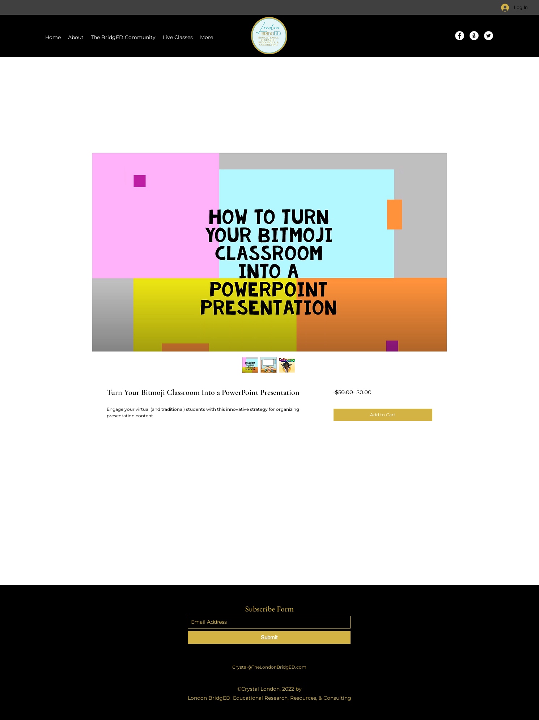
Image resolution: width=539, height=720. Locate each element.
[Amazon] (474, 35)
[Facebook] (459, 35)
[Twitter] (488, 35)
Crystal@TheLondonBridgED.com (269, 667)
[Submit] (269, 637)
